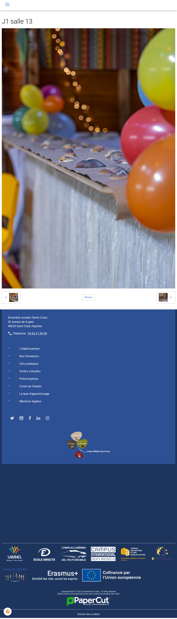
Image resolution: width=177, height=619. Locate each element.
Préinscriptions (28, 378)
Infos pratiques (28, 363)
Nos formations (29, 356)
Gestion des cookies (88, 614)
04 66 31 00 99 (37, 333)
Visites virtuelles (30, 371)
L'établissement (29, 348)
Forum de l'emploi (30, 386)
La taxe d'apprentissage (34, 393)
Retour (88, 297)
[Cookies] (8, 612)
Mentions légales (30, 401)
